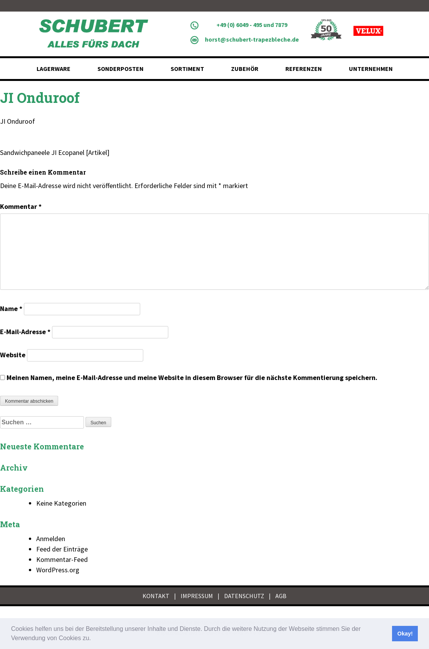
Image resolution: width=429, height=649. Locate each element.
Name (11, 308)
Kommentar (21, 206)
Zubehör (244, 68)
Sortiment (187, 68)
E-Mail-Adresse (25, 331)
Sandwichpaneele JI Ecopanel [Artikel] (54, 152)
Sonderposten (120, 68)
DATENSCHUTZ (244, 596)
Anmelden (50, 538)
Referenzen (303, 68)
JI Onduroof (17, 121)
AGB (281, 596)
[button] (93, 639)
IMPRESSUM (197, 596)
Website (12, 354)
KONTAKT (155, 596)
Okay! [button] (405, 634)
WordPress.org (57, 569)
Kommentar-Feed (62, 559)
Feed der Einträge (62, 549)
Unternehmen (371, 68)
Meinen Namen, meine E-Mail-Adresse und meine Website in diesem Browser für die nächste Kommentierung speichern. (192, 377)
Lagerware (53, 68)
